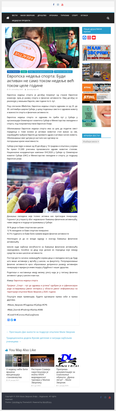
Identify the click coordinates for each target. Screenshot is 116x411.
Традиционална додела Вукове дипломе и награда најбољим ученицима (39, 339)
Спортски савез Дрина (63, 72)
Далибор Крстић (33, 89)
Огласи (84, 15)
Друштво (42, 15)
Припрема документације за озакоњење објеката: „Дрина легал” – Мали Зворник (65, 376)
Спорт (75, 15)
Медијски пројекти (21, 20)
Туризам (65, 15)
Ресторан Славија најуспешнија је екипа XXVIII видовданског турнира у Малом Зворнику (40, 376)
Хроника (53, 15)
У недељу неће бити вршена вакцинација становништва (17, 373)
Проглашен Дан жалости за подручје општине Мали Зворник (40, 331)
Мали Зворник (27, 15)
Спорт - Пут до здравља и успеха (40, 72)
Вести (15, 15)
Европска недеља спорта (26, 280)
